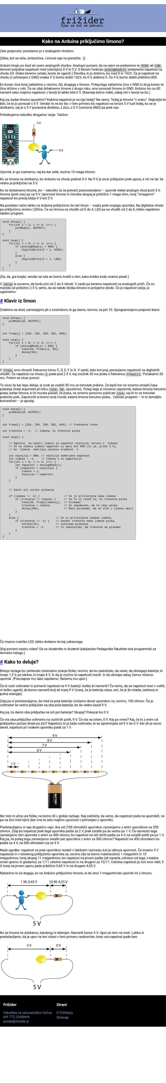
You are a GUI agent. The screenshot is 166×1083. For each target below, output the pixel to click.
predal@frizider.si (16, 1067)
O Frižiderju (64, 1058)
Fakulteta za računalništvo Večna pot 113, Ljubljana (27, 1060)
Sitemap (62, 1063)
